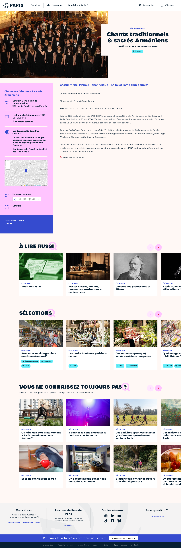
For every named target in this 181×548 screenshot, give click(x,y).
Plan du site (134, 545)
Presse (94, 545)
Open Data (103, 545)
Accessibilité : (73, 545)
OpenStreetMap (37, 185)
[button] (26, 171)
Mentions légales (48, 545)
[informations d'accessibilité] (27, 199)
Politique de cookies (119, 545)
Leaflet (26, 185)
